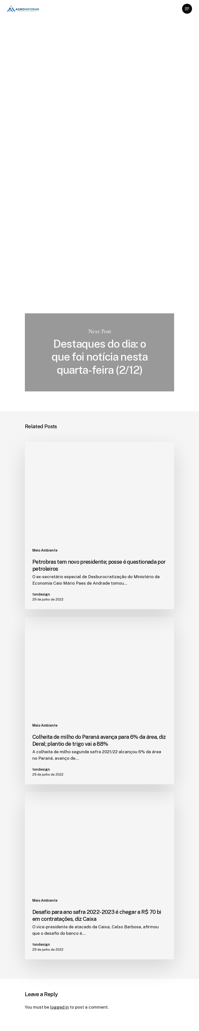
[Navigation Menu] (187, 8)
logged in (59, 1007)
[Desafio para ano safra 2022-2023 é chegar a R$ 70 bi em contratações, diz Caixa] (99, 875)
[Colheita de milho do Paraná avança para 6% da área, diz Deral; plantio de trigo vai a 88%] (99, 700)
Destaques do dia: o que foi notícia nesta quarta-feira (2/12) (99, 352)
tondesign (35, 83)
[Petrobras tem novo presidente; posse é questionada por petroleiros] (99, 525)
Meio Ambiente (41, 33)
